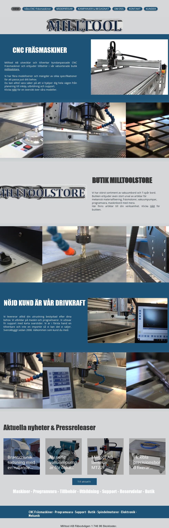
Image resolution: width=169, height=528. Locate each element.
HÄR (14, 89)
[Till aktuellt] (84, 481)
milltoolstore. (12, 69)
